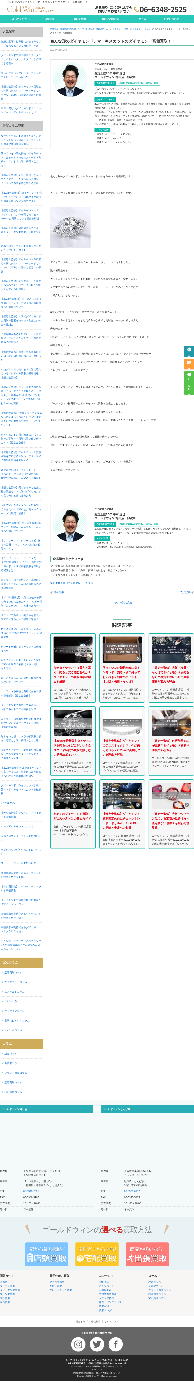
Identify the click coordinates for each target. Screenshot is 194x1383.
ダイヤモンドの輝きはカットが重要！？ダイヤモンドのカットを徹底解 (21, 789)
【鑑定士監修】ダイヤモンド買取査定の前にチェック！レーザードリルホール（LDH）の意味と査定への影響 (21, 92)
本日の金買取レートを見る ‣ (72, 583)
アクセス (141, 18)
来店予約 (189, 366)
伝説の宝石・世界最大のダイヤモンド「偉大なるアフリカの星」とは (21, 43)
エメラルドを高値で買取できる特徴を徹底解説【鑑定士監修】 (21, 693)
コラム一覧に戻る (122, 602)
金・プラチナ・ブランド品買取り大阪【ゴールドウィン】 (97, 1366)
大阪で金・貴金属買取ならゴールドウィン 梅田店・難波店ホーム (79, 29)
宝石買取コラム (13, 972)
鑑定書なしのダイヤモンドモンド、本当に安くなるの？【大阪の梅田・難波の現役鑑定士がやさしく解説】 (21, 473)
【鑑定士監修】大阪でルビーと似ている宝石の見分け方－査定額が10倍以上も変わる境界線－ (21, 285)
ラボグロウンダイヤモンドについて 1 (22, 851)
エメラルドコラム (14, 991)
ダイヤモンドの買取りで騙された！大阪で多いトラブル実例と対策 (21, 707)
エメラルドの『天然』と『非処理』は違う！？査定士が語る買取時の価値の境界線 (21, 583)
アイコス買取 (56, 1282)
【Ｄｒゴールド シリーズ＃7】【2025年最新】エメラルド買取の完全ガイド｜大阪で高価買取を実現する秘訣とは (21, 564)
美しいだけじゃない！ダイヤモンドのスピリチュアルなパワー (21, 74)
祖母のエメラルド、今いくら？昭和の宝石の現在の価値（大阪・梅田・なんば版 (21, 664)
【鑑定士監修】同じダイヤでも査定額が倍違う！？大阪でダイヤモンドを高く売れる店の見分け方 (21, 491)
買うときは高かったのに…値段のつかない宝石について (21, 679)
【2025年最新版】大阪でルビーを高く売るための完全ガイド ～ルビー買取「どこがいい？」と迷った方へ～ (21, 601)
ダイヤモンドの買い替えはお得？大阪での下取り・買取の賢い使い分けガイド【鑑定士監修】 (21, 438)
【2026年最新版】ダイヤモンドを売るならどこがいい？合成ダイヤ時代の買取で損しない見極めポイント (21, 196)
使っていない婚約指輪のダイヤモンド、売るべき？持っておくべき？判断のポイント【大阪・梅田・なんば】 (21, 159)
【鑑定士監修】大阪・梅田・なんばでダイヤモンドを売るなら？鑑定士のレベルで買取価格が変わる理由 (21, 179)
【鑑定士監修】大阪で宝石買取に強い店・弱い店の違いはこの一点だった (21, 355)
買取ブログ (105, 1310)
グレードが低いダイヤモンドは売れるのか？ (21, 648)
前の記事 (59, 592)
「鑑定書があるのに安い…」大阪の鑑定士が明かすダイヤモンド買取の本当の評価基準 (21, 338)
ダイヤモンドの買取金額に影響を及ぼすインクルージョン (21, 902)
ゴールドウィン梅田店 (14, 1109)
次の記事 (185, 592)
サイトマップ (111, 1321)
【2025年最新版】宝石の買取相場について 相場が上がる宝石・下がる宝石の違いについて (21, 526)
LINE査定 (104, 1282)
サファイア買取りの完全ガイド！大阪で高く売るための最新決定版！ (21, 617)
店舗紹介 (49, 18)
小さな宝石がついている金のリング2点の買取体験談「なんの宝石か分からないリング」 (21, 945)
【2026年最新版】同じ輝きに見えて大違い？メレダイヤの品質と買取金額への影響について (21, 302)
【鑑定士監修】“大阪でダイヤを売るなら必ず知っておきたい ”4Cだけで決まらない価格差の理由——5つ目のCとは (21, 418)
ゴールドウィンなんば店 (116, 1109)
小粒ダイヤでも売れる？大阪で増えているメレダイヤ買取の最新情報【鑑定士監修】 (21, 373)
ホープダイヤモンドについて (17, 826)
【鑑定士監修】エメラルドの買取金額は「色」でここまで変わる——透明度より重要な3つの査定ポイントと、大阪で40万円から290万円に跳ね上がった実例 (21, 395)
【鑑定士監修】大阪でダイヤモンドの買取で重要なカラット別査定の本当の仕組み (21, 320)
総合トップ (81, 1321)
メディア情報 (106, 1298)
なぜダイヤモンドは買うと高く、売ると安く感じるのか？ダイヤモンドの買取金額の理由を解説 (21, 139)
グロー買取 (55, 1286)
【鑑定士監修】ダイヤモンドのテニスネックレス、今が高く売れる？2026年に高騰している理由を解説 (21, 214)
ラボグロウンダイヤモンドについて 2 (22, 837)
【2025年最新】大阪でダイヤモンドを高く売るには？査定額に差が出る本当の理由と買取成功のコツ (21, 771)
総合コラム (10, 1053)
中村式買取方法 (108, 1294)
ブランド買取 (7, 1294)
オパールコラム (13, 1030)
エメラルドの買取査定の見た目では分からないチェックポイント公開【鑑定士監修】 (21, 722)
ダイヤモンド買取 (120, 29)
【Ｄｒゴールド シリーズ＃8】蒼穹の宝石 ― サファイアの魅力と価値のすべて (20, 544)
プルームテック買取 (60, 1290)
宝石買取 (5, 1302)
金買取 (4, 1282)
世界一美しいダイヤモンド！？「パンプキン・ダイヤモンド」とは (21, 110)
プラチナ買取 (7, 1286)
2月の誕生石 (8, 803)
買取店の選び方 (110, 18)
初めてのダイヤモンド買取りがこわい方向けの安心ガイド (21, 247)
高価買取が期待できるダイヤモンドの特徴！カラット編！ (21, 874)
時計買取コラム (13, 1092)
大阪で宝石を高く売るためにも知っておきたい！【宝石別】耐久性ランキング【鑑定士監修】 (21, 509)
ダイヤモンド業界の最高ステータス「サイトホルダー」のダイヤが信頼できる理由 (21, 59)
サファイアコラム (14, 1010)
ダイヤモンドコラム (141, 29)
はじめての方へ (20, 18)
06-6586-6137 (132, 1191)
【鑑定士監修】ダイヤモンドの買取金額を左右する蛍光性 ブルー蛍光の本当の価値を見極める (21, 456)
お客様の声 (105, 1290)
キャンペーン (106, 1286)
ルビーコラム (12, 1001)
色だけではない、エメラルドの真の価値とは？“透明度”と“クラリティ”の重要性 (21, 632)
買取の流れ (80, 18)
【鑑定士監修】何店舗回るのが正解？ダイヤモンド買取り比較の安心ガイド (21, 232)
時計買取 (5, 1298)
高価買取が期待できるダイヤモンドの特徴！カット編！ (21, 915)
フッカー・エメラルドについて (18, 863)
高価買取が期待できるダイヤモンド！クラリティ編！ (20, 929)
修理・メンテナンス (110, 1302)
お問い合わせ (171, 18)
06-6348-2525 (31, 1191)
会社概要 (96, 1321)
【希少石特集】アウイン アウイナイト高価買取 (21, 814)
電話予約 (189, 353)
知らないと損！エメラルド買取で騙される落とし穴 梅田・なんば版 (21, 738)
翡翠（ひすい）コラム (17, 1020)
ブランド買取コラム (15, 1072)
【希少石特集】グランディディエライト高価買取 (21, 888)
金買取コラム (12, 1063)
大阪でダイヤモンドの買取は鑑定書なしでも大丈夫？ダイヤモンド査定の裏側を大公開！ (21, 754)
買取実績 (104, 1306)
